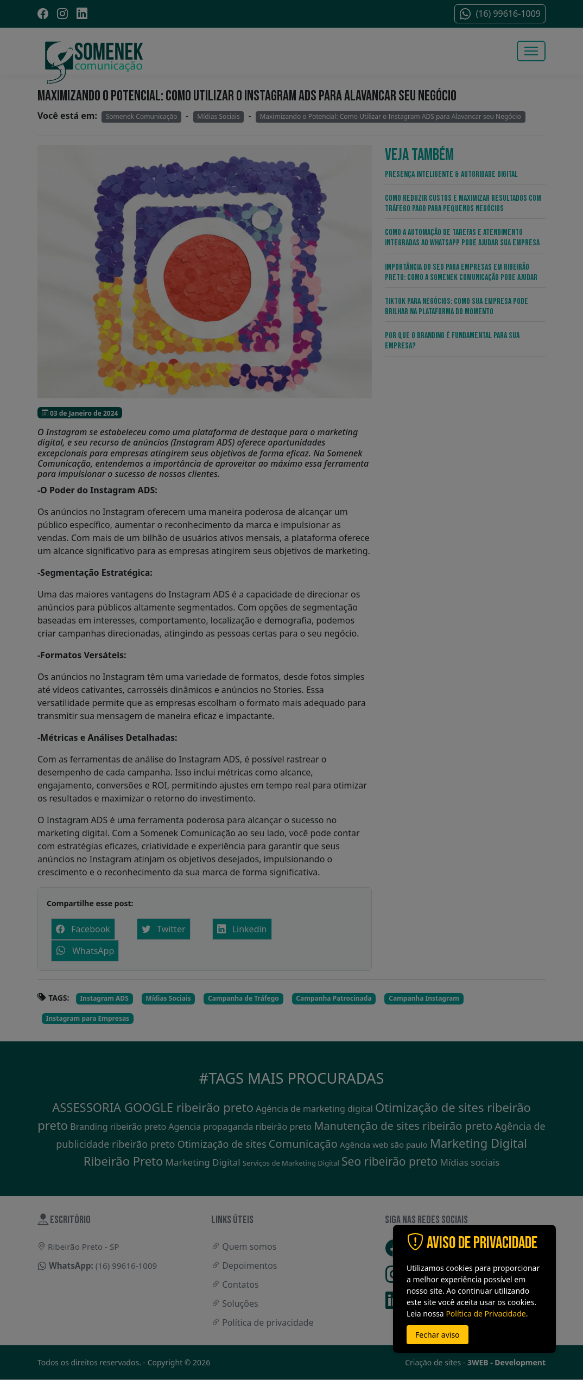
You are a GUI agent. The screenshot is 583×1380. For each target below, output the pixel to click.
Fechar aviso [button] (437, 1335)
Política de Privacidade (485, 1313)
